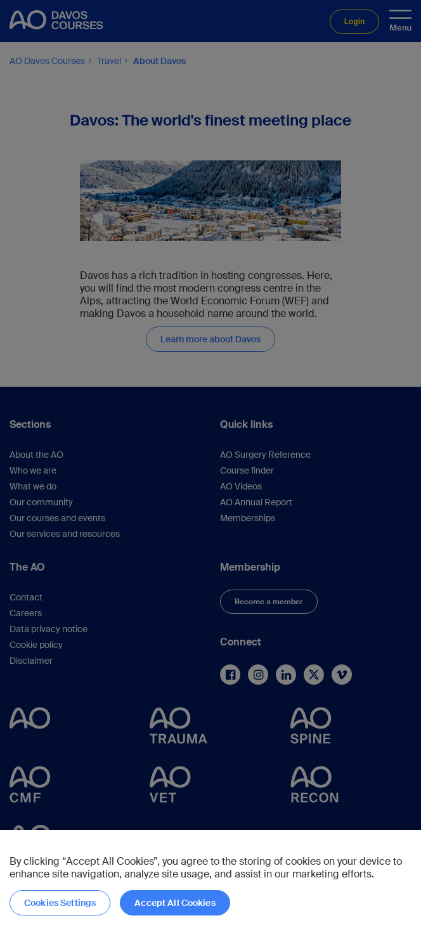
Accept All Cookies (175, 903)
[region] (210, 877)
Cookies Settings (60, 903)
